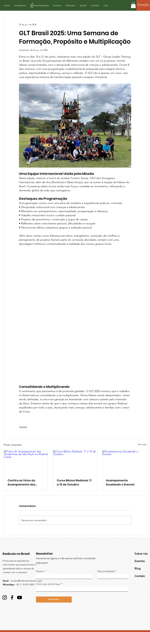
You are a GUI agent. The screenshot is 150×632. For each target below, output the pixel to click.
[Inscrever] (54, 599)
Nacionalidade (106, 571)
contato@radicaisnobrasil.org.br (26, 580)
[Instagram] (5, 597)
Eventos (23, 426)
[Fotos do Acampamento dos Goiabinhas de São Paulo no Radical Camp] (26, 462)
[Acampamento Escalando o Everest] (124, 462)
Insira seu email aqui (48, 584)
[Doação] (143, 5)
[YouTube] (19, 597)
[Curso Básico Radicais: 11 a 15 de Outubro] (75, 462)
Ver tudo (142, 444)
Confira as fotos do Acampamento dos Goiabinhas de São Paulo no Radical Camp (25, 482)
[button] (133, 5)
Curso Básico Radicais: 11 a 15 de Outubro (74, 482)
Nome (40, 571)
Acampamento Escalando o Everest (120, 482)
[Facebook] (12, 597)
